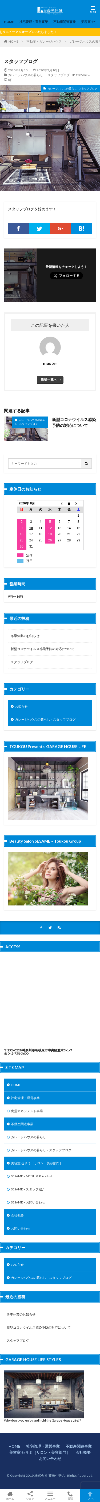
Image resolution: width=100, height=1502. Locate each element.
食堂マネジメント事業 (27, 1111)
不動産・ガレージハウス (44, 41)
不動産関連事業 (64, 22)
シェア (30, 1495)
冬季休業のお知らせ (25, 636)
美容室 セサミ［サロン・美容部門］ (37, 1163)
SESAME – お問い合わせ (28, 1202)
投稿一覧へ (49, 379)
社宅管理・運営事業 (33, 22)
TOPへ (90, 1495)
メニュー (50, 1495)
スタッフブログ (22, 662)
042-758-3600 (18, 1053)
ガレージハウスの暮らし (28, 1137)
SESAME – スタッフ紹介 (28, 1189)
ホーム (10, 1495)
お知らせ (21, 706)
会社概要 (17, 1215)
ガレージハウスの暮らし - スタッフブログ (39, 74)
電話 (70, 1495)
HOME (9, 22)
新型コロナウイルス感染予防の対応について (74, 422)
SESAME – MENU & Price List (31, 1176)
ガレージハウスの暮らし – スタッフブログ (45, 719)
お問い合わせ (20, 1228)
